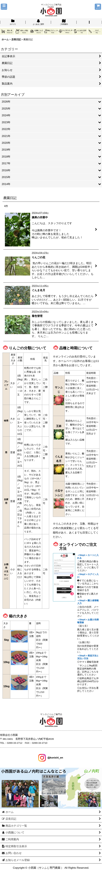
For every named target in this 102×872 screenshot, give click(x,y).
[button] (4, 7)
